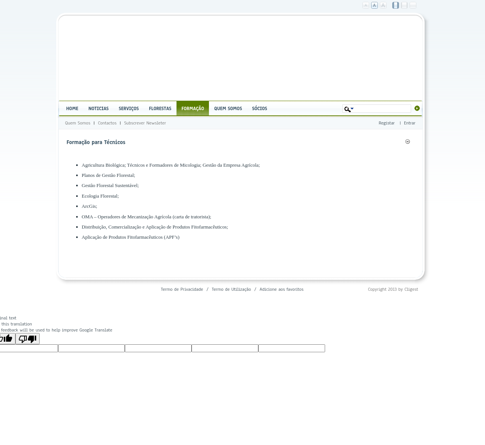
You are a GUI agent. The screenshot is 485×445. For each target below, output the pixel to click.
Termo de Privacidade (182, 289)
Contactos (107, 123)
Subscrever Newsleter (145, 123)
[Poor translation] (27, 338)
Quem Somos (78, 123)
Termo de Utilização (231, 289)
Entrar (409, 123)
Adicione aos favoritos (281, 289)
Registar (386, 123)
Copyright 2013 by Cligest (393, 289)
